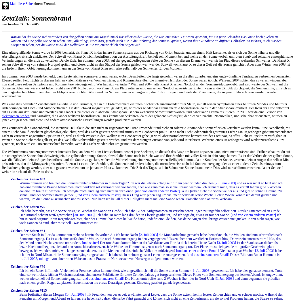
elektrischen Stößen (16, 116)
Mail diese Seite (21, 4)
